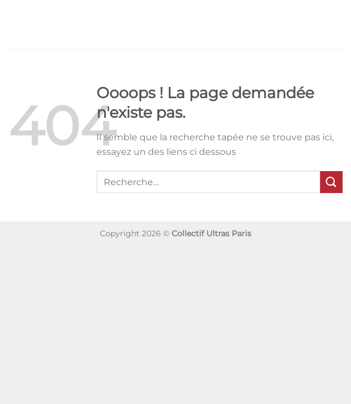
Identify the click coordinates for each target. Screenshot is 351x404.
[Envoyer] (331, 182)
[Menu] (15, 24)
